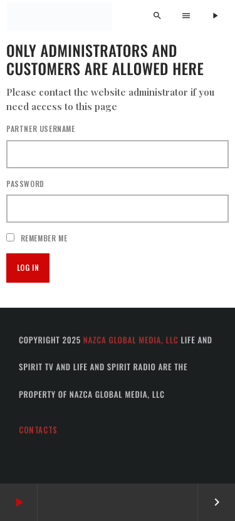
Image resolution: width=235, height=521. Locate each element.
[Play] (215, 16)
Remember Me (36, 238)
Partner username (40, 128)
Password (25, 183)
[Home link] (59, 17)
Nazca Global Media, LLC (131, 339)
